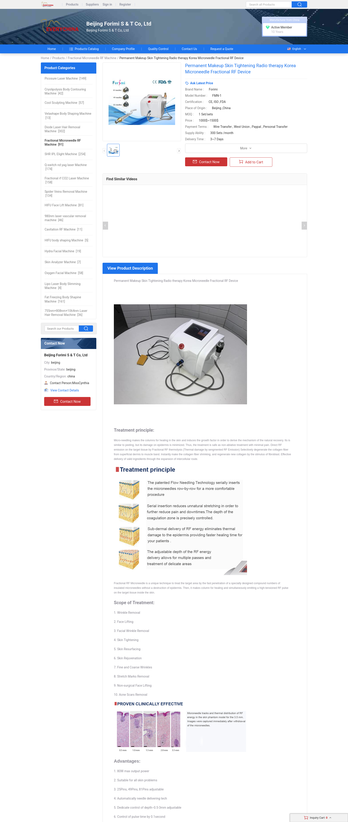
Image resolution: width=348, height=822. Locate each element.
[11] (63, 229)
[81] (64, 205)
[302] (62, 129)
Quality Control (158, 49)
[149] (65, 78)
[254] (65, 154)
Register (125, 4)
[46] (65, 218)
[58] (64, 273)
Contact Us (189, 49)
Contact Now (67, 401)
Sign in (107, 4)
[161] (63, 299)
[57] (64, 102)
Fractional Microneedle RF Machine (92, 58)
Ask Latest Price (201, 83)
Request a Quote (221, 49)
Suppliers (92, 4)
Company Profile (123, 49)
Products (72, 4)
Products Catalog (84, 49)
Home (51, 49)
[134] (66, 193)
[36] (66, 313)
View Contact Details (64, 390)
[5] (66, 240)
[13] (68, 115)
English (294, 48)
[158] (67, 180)
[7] (63, 262)
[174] (66, 167)
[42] (65, 91)
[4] (63, 286)
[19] (63, 251)
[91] (63, 142)
